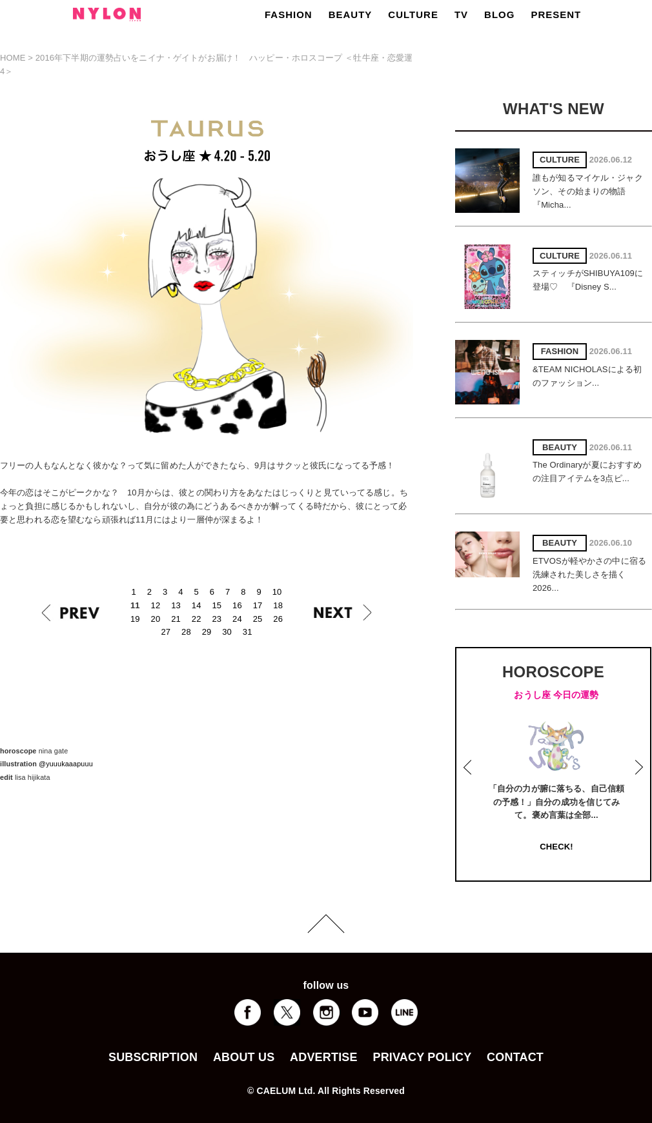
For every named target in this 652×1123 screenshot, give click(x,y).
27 (165, 632)
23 (216, 619)
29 (207, 632)
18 (278, 605)
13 (176, 605)
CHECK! (556, 846)
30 (227, 632)
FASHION (288, 14)
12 (156, 605)
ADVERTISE (324, 1057)
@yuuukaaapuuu (66, 764)
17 (258, 605)
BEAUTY (350, 14)
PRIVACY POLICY (421, 1057)
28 (186, 632)
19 (135, 619)
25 (258, 619)
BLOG (499, 14)
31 (247, 632)
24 (237, 619)
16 (237, 605)
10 (277, 592)
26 (278, 619)
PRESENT (556, 14)
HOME (13, 58)
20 (156, 619)
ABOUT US (243, 1057)
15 (216, 605)
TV (461, 14)
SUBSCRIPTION (153, 1057)
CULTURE (413, 14)
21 (176, 619)
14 (196, 605)
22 (196, 619)
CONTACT (515, 1057)
